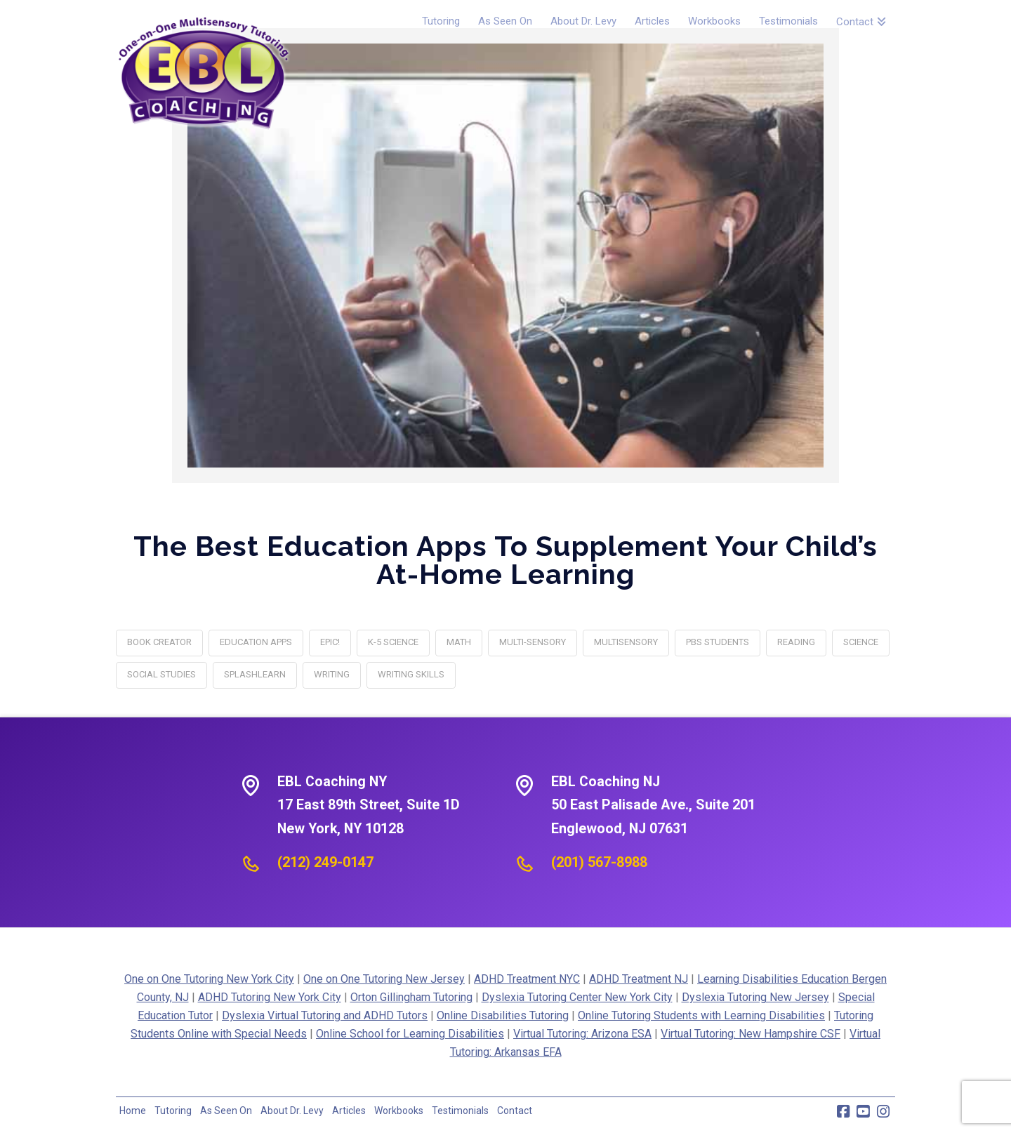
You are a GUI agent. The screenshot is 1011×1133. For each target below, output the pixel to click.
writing (332, 674)
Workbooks (398, 1110)
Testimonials (460, 1110)
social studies (161, 674)
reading (796, 642)
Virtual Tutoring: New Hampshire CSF (750, 1033)
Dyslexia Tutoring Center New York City (577, 997)
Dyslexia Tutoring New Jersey (755, 997)
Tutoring (173, 1110)
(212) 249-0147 (325, 862)
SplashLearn (255, 674)
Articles (349, 1110)
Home (132, 1110)
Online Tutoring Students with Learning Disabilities (701, 1015)
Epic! (330, 642)
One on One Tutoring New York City (209, 979)
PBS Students (717, 642)
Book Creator (159, 642)
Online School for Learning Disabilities (410, 1033)
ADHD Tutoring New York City (269, 997)
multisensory (626, 642)
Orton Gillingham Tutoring (411, 997)
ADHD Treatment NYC (527, 979)
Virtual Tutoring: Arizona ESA (582, 1033)
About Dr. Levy (292, 1110)
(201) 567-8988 (599, 862)
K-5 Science (393, 642)
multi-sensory (532, 642)
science (860, 642)
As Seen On (226, 1110)
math (459, 642)
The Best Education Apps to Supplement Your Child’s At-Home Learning (505, 559)
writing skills (411, 674)
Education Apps (256, 642)
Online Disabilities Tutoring (503, 1015)
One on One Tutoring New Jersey (384, 979)
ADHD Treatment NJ (638, 979)
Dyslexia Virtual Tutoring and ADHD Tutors (325, 1015)
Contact (514, 1110)
